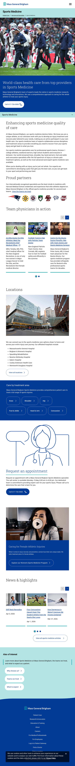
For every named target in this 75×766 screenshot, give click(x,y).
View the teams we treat (21, 191)
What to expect (13, 687)
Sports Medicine (12, 11)
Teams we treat (13, 679)
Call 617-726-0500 (12, 104)
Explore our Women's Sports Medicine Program (30, 563)
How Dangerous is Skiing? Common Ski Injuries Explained (55, 612)
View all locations (15, 373)
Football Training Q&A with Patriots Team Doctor (36, 240)
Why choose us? (13, 671)
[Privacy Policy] (51, 758)
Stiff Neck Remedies (14, 610)
